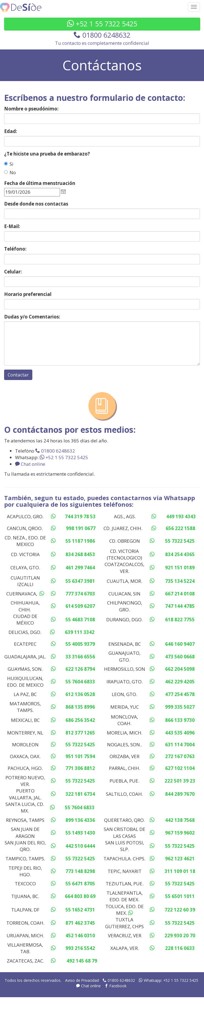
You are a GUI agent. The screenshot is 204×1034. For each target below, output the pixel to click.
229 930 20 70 (180, 935)
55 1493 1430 (80, 833)
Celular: (13, 271)
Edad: (10, 131)
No (10, 172)
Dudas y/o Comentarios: (32, 317)
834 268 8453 (80, 554)
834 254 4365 (180, 554)
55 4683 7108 (80, 619)
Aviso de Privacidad (82, 980)
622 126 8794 (80, 669)
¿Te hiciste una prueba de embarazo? (47, 154)
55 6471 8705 (80, 883)
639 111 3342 (79, 632)
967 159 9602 (180, 833)
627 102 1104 (180, 768)
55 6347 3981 (80, 581)
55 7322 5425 (180, 541)
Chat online (30, 464)
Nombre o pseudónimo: (31, 109)
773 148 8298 (80, 871)
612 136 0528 (80, 694)
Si (8, 164)
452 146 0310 (80, 935)
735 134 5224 (180, 581)
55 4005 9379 (80, 644)
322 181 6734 (80, 794)
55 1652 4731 (80, 910)
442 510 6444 (80, 846)
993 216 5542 (80, 948)
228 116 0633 (180, 948)
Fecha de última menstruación (39, 183)
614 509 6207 (80, 606)
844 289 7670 (180, 794)
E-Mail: (12, 226)
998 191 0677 (81, 528)
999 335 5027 (180, 707)
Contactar (18, 375)
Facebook (116, 985)
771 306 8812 (80, 768)
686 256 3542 (80, 720)
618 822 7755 (180, 619)
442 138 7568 (180, 820)
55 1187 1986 (80, 541)
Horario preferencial (27, 294)
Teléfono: (15, 249)
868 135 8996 (80, 707)
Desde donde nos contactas (36, 204)
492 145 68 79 (82, 961)
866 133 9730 (180, 720)
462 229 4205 (180, 681)
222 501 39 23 (180, 781)
